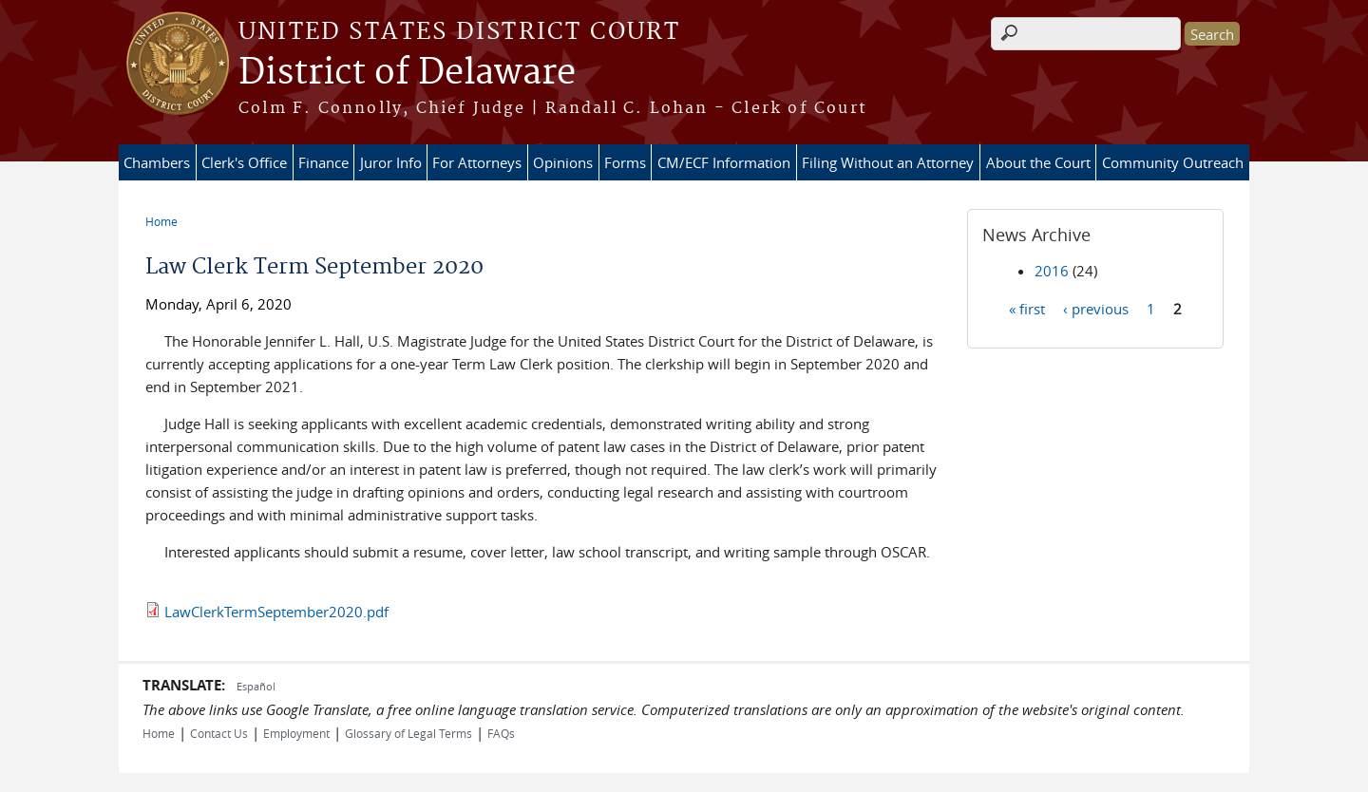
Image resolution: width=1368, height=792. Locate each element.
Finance (323, 162)
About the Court (1038, 162)
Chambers (157, 162)
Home (161, 221)
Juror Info (391, 162)
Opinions (563, 162)
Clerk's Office (244, 162)
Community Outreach (1173, 162)
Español (256, 686)
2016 (1052, 270)
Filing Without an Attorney (888, 162)
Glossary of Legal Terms (408, 733)
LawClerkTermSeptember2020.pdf (276, 611)
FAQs (501, 733)
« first (1027, 307)
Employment (296, 733)
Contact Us (219, 733)
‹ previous (1096, 307)
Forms (625, 162)
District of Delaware (407, 73)
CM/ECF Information (723, 162)
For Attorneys (477, 162)
